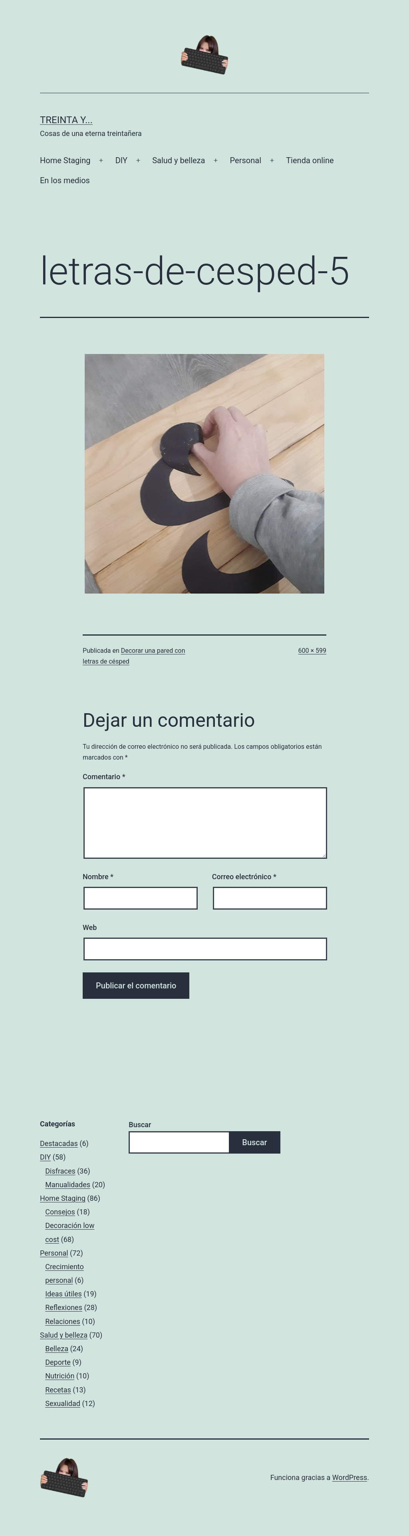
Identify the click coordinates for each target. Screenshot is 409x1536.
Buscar (140, 1124)
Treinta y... (66, 120)
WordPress (349, 1477)
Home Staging (65, 160)
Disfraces (60, 1171)
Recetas (58, 1390)
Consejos (60, 1212)
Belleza (56, 1348)
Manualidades (67, 1184)
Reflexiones (63, 1307)
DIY (121, 160)
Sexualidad (62, 1403)
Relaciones (62, 1321)
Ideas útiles (63, 1294)
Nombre (98, 876)
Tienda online (310, 160)
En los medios (65, 180)
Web (90, 927)
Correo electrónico (244, 876)
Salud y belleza (178, 160)
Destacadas (59, 1143)
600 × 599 (312, 650)
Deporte (58, 1362)
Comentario (104, 776)
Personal (245, 160)
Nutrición (59, 1376)
